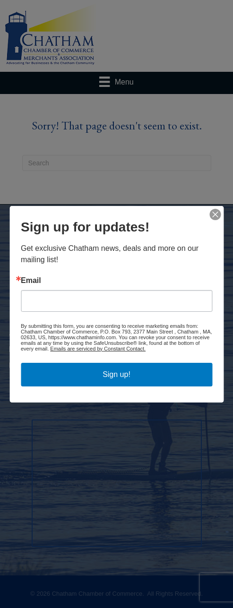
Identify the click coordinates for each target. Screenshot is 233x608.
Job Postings (80, 260)
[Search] (116, 163)
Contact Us (122, 260)
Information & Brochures (183, 260)
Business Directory (50, 248)
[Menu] (116, 82)
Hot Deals (153, 248)
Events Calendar (108, 248)
